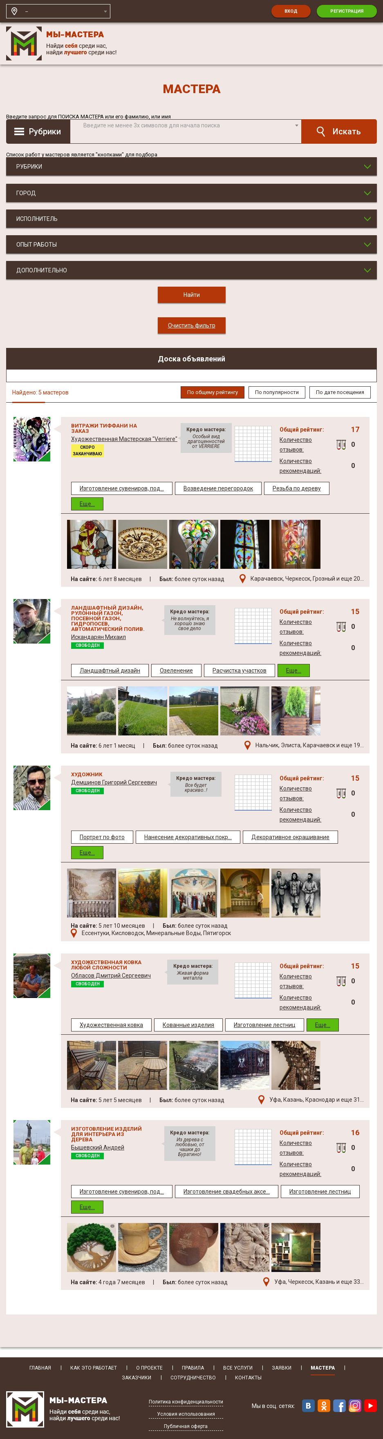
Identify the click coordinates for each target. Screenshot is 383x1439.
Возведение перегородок (218, 488)
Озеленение (176, 670)
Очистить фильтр (191, 325)
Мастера (323, 1368)
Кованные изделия (188, 1025)
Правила (193, 1368)
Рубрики (45, 131)
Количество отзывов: (296, 445)
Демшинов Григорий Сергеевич (114, 782)
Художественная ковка (111, 1025)
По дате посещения (340, 392)
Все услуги (238, 1368)
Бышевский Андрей (97, 1147)
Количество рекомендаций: (300, 466)
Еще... (87, 504)
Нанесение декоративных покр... (188, 837)
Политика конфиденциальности (186, 1402)
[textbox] (190, 125)
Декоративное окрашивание (290, 837)
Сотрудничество (193, 1378)
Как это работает (93, 1368)
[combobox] (66, 11)
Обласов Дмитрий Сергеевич (111, 975)
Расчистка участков (240, 670)
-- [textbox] (26, 11)
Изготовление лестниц (265, 1025)
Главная (40, 1368)
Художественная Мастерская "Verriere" (124, 439)
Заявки (281, 1368)
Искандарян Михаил (98, 637)
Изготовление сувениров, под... (122, 488)
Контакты (248, 1378)
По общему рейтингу (212, 392)
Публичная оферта (186, 1426)
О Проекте (149, 1368)
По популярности (277, 392)
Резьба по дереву (297, 488)
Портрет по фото (102, 837)
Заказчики (136, 1378)
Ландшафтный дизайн (110, 670)
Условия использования (186, 1414)
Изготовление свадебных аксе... (227, 1191)
